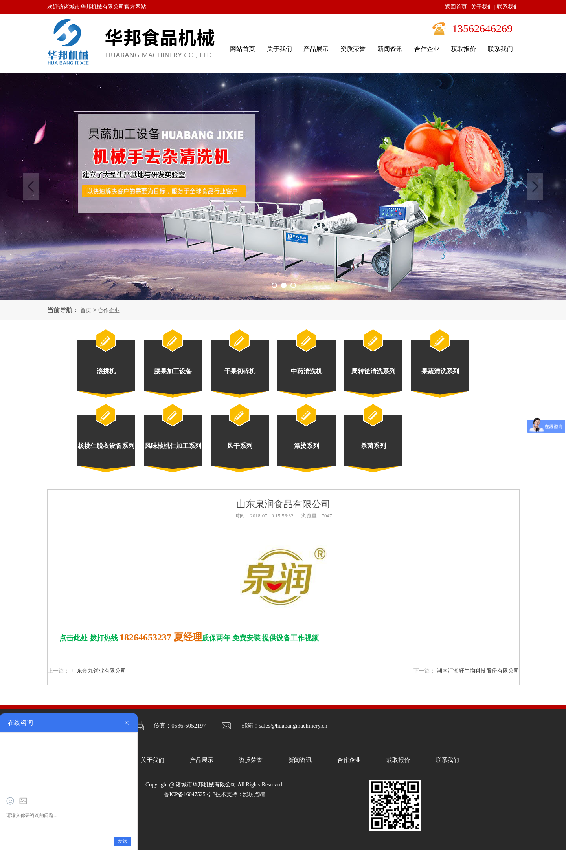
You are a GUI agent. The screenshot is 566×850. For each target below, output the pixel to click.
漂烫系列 (306, 445)
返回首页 (456, 7)
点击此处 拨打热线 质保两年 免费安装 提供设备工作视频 (189, 638)
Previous (31, 186)
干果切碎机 (239, 371)
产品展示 (201, 760)
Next (535, 186)
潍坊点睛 (254, 794)
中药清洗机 (306, 371)
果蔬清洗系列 (440, 371)
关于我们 (482, 7)
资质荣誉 (251, 760)
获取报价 (398, 760)
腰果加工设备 (173, 371)
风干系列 (239, 445)
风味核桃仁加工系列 (173, 445)
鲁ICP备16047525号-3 (189, 794)
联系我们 (508, 7)
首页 (85, 310)
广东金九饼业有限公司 (98, 671)
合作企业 (109, 310)
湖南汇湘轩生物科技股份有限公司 (478, 671)
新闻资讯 (300, 760)
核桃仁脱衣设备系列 (106, 445)
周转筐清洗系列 (373, 371)
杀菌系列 (373, 445)
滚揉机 (106, 371)
